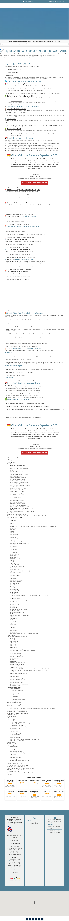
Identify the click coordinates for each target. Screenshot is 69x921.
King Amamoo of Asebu (15, 569)
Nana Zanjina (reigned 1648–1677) (17, 612)
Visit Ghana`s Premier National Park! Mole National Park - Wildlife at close (15, 850)
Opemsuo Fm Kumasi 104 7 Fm (59, 781)
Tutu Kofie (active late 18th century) (18, 629)
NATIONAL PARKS (34, 5)
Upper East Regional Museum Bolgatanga (19, 684)
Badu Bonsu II (13, 528)
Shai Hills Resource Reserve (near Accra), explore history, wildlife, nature (15, 854)
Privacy (58, 828)
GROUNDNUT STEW (14, 746)
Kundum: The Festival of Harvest (17, 491)
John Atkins (12, 560)
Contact (58, 5)
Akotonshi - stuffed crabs (15, 756)
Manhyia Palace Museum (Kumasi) (17, 679)
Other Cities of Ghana (12, 714)
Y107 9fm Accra (10, 791)
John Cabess (13, 561)
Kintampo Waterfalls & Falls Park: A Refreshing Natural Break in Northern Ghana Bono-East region (31, 668)
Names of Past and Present (16, 519)
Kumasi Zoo (15, 691)
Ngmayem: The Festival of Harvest (17, 479)
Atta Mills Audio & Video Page (13, 743)
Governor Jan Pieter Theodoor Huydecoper (19, 543)
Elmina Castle (13, 730)
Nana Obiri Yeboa (13, 601)
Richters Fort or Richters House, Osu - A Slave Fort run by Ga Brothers (25, 739)
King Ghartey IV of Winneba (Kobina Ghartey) (20, 571)
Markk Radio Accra (22, 780)
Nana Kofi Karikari (14, 594)
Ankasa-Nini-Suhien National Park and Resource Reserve (22, 650)
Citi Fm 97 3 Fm (46, 791)
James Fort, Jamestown (15, 737)
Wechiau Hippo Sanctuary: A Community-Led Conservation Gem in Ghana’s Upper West (29, 670)
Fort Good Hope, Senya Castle (16, 725)
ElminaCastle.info (15, 845)
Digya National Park (14, 644)
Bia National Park (13, 645)
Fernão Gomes (13, 540)
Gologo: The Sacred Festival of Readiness (19, 496)
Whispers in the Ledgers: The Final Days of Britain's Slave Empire (24, 633)
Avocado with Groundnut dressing (17, 753)
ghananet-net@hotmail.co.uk (57, 1)
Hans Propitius (13, 545)
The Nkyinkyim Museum (15, 685)
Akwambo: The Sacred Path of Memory (18, 505)
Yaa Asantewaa (13, 632)
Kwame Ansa (13, 577)
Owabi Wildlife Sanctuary (15, 655)
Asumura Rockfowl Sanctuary (16, 649)
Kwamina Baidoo (13, 578)
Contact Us (9, 774)
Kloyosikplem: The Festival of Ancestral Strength (20, 485)
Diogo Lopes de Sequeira (15, 535)
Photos (44, 5)
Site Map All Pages (11, 462)
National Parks (13, 638)
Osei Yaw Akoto (13, 618)
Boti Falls (12, 659)
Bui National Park (13, 642)
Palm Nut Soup (13, 749)
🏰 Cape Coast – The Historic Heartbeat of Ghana (18, 713)
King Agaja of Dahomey (15, 568)
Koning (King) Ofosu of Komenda (17, 575)
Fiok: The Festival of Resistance (17, 497)
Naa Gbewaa (12, 584)
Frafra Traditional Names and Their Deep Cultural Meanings (20, 768)
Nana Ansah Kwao (14, 589)
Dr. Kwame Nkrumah (14, 537)
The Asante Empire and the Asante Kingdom (17, 514)
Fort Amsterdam (13, 736)
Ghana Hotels (15, 857)
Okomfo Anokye (13, 613)
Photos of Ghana (11, 635)
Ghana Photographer (14, 860)
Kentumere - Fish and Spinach (16, 751)
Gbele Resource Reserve (15, 652)
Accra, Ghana (13, 694)
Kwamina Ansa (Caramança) (16, 580)
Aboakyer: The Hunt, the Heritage (17, 471)
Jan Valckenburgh (14, 552)
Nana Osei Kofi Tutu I (14, 604)
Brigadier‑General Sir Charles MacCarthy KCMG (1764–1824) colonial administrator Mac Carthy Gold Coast (33, 526)
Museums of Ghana (11, 671)
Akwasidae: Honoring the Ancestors (17, 465)
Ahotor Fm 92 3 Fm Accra (58, 792)
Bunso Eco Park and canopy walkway (18, 665)
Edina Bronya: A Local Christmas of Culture (19, 506)
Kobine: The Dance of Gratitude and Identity (19, 499)
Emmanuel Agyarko (14, 538)
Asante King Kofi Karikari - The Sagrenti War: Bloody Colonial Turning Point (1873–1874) (27, 516)
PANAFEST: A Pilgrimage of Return (17, 509)
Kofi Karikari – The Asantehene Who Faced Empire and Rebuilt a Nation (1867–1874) (29, 595)
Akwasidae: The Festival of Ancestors (18, 488)
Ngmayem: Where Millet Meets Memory (18, 470)
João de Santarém (14, 557)
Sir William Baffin (13, 621)
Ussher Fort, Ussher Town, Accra (17, 740)
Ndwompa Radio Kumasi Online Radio (10, 781)
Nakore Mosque (10, 717)
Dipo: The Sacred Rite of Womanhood (18, 477)
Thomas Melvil (13, 624)
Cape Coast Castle (14, 731)
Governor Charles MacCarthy (16, 542)
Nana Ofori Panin (13, 603)
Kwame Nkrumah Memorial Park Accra (18, 673)
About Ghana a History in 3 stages (14, 517)
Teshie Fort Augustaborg (15, 733)
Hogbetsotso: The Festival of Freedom (18, 483)
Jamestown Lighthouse (17, 697)
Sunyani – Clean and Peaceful (14, 705)
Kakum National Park (14, 639)
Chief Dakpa (12, 531)
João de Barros (13, 555)
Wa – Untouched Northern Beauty (14, 702)
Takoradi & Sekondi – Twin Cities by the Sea (17, 711)
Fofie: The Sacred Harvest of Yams (17, 502)
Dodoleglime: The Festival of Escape (18, 486)
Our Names (23, 5)
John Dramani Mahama (15, 563)
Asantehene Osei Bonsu (15, 525)
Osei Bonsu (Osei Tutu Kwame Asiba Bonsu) (19, 615)
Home (7, 5)
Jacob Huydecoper (14, 549)
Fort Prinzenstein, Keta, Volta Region (18, 722)
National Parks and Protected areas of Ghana (17, 636)
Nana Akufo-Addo (14, 592)
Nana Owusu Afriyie (14, 607)
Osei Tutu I (12, 616)
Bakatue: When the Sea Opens (16, 473)
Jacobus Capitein (13, 551)
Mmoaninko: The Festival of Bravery (18, 490)
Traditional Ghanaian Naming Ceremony (16, 766)
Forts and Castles (11, 719)
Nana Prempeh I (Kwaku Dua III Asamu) (18, 609)
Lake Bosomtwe (15, 693)
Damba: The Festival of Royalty (17, 493)
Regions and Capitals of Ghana (14, 687)
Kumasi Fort (12, 720)
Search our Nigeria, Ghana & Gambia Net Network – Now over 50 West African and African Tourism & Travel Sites (34, 41)
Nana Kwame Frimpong (15, 598)
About (14, 5)
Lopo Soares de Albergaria (15, 581)
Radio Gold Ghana (34, 780)
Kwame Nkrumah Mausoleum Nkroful (18, 675)
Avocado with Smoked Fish (16, 757)
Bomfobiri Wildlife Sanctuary (16, 653)
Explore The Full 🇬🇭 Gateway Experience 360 (34, 182)
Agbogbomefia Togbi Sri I (15, 520)
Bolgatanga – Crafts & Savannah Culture (16, 707)
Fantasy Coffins (15, 701)
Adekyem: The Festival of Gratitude (17, 503)
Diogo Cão (12, 532)
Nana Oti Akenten (13, 606)
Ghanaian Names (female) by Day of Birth (19, 765)
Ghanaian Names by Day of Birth (14, 763)
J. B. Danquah (13, 548)
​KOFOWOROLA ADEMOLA (13, 771)
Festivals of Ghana (11, 464)
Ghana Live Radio (11, 742)
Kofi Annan (12, 574)
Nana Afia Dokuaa (14, 587)
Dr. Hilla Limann (13, 546)
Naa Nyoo (12, 586)
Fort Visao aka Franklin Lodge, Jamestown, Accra (21, 723)
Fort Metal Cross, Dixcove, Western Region (19, 727)
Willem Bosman (13, 630)
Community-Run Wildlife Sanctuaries (18, 662)
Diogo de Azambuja (14, 534)
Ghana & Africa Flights (15, 859)
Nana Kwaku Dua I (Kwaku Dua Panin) (18, 600)
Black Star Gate (15, 696)
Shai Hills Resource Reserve (16, 667)
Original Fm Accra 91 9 (46, 781)
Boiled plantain (13, 754)
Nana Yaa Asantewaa (14, 610)
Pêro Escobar (13, 619)
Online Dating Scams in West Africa (15, 762)
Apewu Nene (12, 523)
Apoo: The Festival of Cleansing (17, 500)
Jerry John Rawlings (14, 554)
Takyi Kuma (12, 623)
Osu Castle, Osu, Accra (15, 728)
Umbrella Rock (13, 661)
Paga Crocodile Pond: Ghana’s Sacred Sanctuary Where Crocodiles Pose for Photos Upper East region (32, 708)
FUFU (11, 748)
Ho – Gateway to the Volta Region (14, 704)
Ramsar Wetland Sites (14, 658)
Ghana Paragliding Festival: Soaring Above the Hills (21, 508)
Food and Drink (10, 745)
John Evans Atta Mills (14, 564)
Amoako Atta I (13, 522)
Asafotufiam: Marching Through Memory (19, 468)
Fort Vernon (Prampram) (15, 734)
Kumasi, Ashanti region (15, 688)
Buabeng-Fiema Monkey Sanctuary (17, 664)
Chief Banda (12, 529)
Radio (51, 5)
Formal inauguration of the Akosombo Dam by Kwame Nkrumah (21, 772)
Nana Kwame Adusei (14, 597)
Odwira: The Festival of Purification (17, 480)
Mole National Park (14, 641)
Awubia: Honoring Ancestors (16, 476)
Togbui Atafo (12, 627)
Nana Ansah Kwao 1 (14, 590)
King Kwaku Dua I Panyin (15, 572)
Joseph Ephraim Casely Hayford (17, 566)
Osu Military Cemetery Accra (18, 699)
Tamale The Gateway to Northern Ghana (16, 710)
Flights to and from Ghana (15, 460)
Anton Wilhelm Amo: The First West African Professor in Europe (21, 769)
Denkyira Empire (10, 512)
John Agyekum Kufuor (15, 558)
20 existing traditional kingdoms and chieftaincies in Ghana (20, 511)
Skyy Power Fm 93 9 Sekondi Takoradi (34, 792)
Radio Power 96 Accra (22, 791)
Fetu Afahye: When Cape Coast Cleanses (19, 474)
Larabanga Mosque (11, 716)
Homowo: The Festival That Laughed (18, 467)
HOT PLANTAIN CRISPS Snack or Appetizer (19, 760)
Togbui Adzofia (13, 626)
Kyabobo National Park (15, 647)
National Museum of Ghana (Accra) (17, 678)
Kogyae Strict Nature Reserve (16, 656)
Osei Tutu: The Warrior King (18, 690)
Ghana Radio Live (15, 840)
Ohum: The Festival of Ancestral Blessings (19, 482)
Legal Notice (53, 828)
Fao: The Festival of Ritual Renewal (17, 494)
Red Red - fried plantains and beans (18, 759)
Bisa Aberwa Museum (14, 676)
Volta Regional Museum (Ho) (16, 682)
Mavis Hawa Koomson (15, 583)
